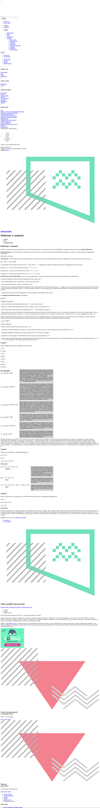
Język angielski (4, 95)
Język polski (4, 93)
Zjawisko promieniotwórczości (11, 801)
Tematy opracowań (8, 783)
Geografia (3, 100)
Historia (3, 94)
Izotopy (6, 799)
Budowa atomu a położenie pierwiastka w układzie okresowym (16, 594)
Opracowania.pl (8, 781)
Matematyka (4, 101)
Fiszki (8, 35)
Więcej (6, 30)
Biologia (3, 97)
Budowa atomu (7, 787)
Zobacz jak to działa (6, 706)
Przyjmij (3, 150)
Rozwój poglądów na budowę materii (13, 794)
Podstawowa (4, 84)
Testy (8, 34)
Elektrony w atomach (20, 505)
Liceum (2, 85)
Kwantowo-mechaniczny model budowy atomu (15, 796)
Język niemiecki (5, 98)
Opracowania (10, 33)
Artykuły (9, 38)
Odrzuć (8, 150)
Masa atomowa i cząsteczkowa (11, 804)
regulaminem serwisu (11, 611)
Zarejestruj (6, 27)
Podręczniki (10, 37)
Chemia (3, 102)
